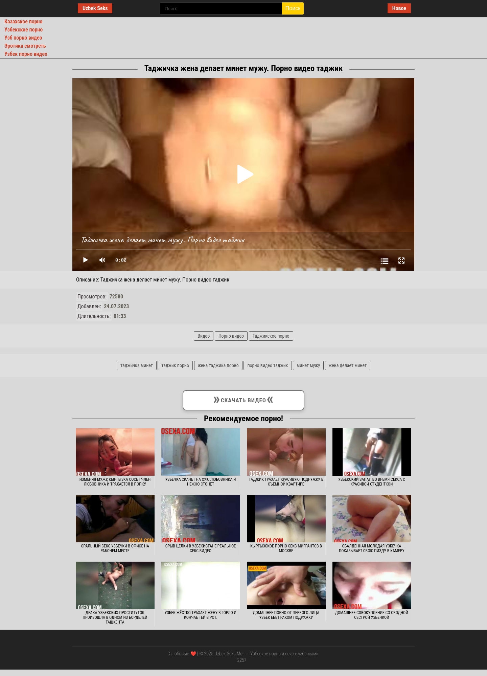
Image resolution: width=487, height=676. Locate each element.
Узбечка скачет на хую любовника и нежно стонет (200, 482)
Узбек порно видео (25, 54)
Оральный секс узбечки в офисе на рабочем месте (115, 548)
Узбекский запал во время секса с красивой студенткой (371, 482)
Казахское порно (23, 21)
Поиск (292, 8)
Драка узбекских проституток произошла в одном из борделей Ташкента (115, 617)
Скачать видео (243, 399)
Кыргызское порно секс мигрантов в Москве (286, 548)
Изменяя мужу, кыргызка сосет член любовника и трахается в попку (115, 482)
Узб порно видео (23, 38)
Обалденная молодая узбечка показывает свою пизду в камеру (371, 548)
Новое (399, 8)
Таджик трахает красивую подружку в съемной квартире (286, 482)
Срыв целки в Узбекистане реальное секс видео (200, 548)
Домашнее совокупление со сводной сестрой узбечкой (371, 615)
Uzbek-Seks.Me (228, 653)
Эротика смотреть (25, 46)
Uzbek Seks (95, 8)
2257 (241, 660)
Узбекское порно (23, 29)
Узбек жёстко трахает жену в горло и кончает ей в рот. (200, 615)
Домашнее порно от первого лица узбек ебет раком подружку (286, 615)
